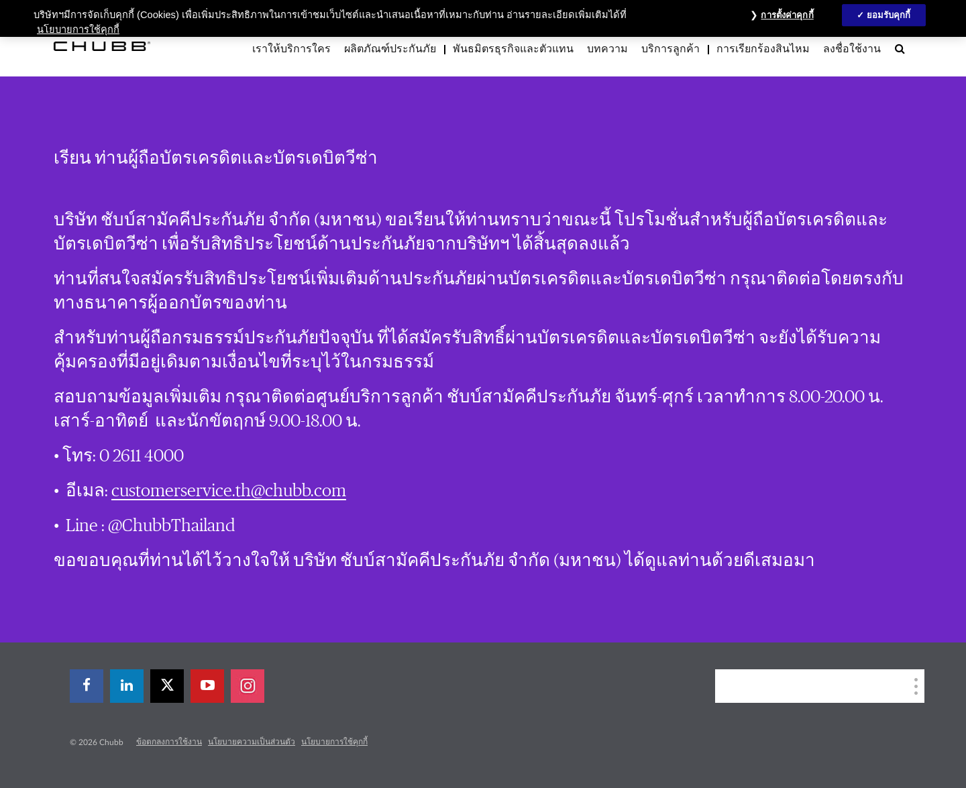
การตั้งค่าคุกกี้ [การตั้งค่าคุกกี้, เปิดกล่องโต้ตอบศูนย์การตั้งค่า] (787, 15)
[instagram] (247, 686)
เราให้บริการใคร (291, 49)
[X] (167, 686)
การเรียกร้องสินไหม (763, 49)
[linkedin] (127, 686)
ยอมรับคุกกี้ (889, 15)
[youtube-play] (207, 686)
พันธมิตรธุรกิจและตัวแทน (513, 49)
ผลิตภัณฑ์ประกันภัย (390, 49)
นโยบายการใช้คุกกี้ (334, 742)
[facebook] (86, 686)
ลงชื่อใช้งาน (852, 49)
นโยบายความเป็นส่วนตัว (251, 742)
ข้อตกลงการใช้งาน (169, 742)
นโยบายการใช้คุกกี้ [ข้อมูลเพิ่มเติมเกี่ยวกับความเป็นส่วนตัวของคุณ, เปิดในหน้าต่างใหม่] (78, 29)
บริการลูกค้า (670, 49)
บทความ (607, 49)
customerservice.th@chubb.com (228, 491)
